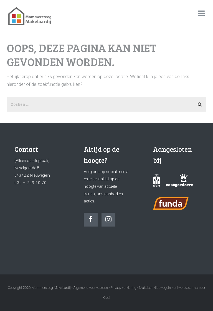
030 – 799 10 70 (30, 183)
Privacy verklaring (123, 288)
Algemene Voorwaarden (90, 288)
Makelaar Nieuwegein (155, 288)
